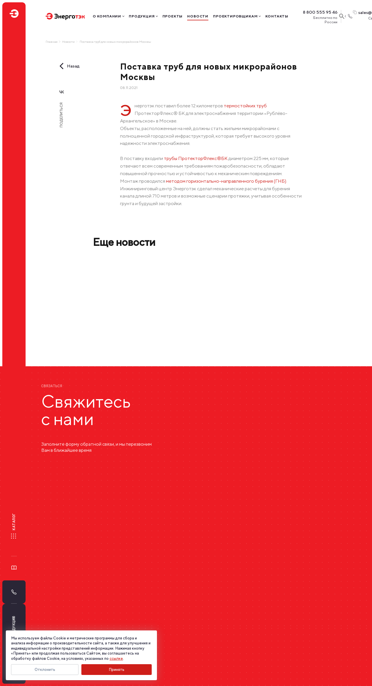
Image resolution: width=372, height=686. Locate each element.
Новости (197, 16)
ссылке (116, 658)
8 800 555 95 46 (320, 12)
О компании (107, 16)
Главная (52, 41)
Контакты (276, 16)
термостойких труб (245, 106)
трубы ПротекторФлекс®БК (196, 158)
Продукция (142, 16)
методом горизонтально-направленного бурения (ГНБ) (226, 181)
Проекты (172, 16)
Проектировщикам (235, 16)
